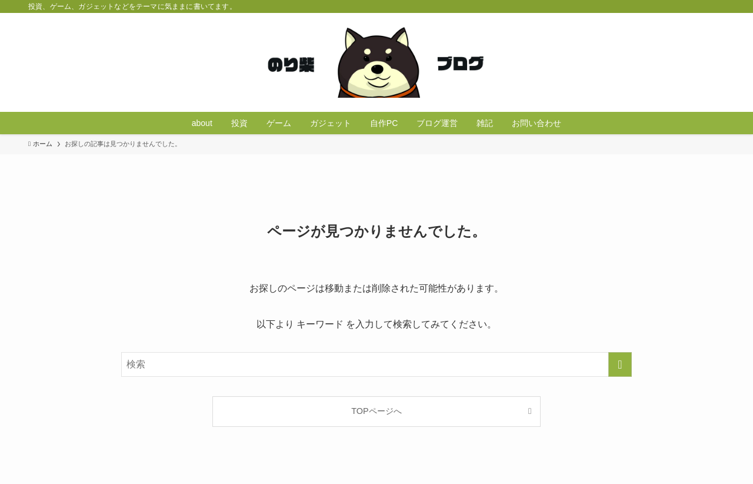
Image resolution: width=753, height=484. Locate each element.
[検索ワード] (376, 364)
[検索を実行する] (620, 364)
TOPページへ (376, 411)
